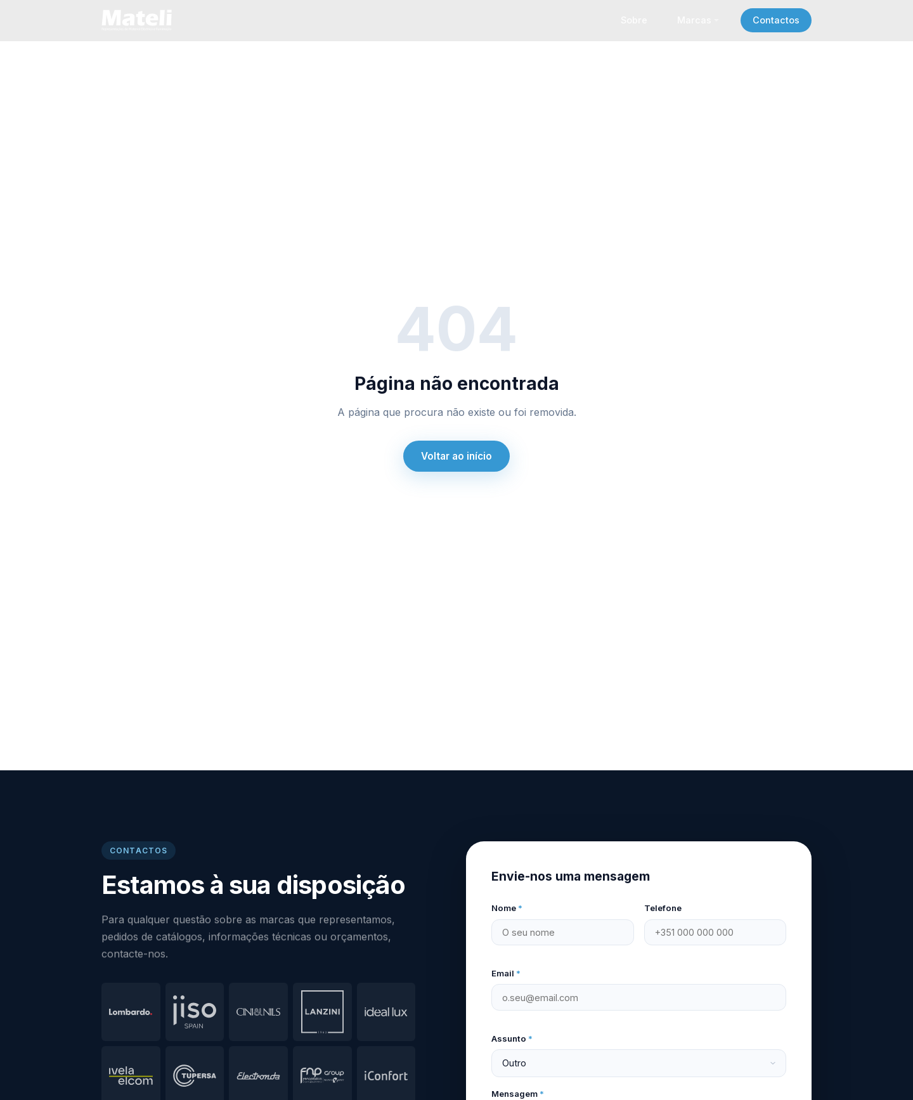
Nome (506, 908)
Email (506, 973)
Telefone (663, 908)
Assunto (512, 1038)
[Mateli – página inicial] (138, 20)
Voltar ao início (456, 456)
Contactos (776, 20)
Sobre (634, 20)
